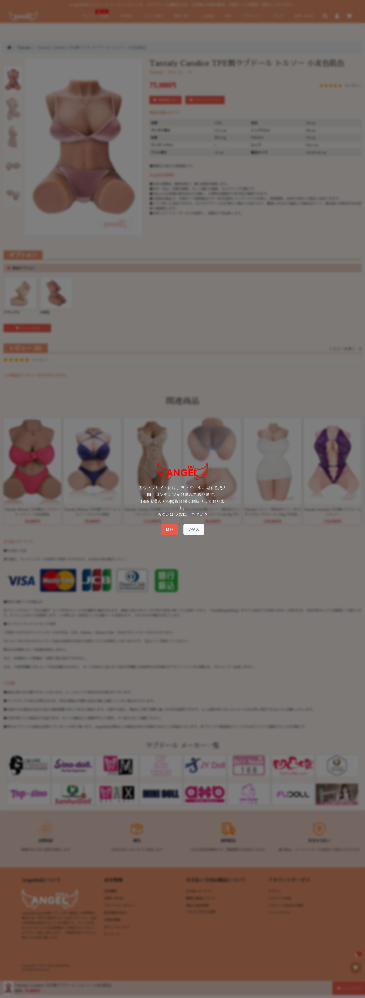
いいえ (193, 529)
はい (169, 529)
